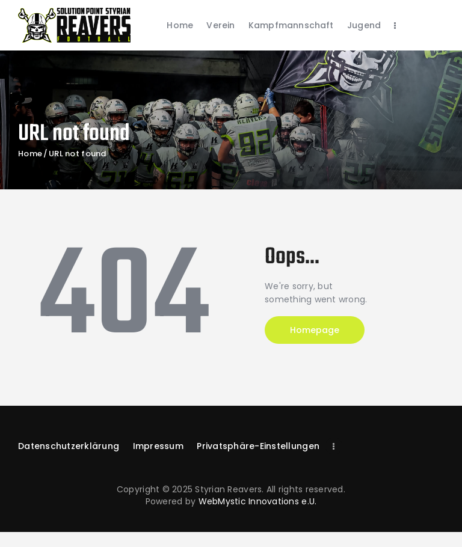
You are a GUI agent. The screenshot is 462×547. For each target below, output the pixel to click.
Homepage (314, 330)
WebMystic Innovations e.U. (258, 501)
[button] (258, 446)
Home (30, 153)
